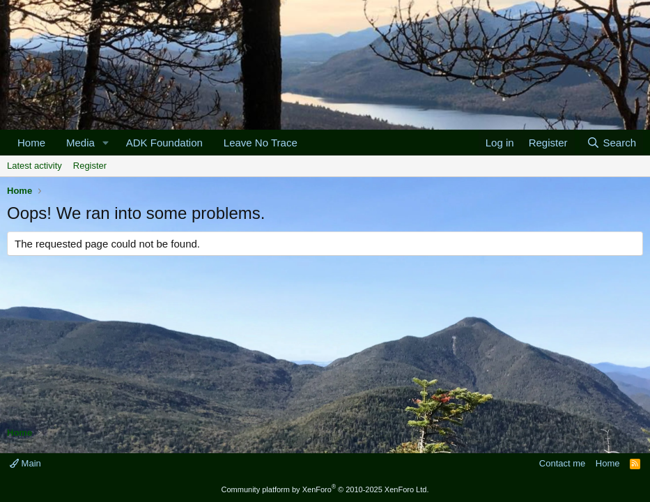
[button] (106, 142)
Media (80, 143)
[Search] (611, 142)
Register (90, 165)
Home (31, 143)
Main (25, 463)
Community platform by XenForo (325, 489)
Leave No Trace (260, 143)
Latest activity (34, 165)
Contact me (562, 463)
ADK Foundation (164, 143)
